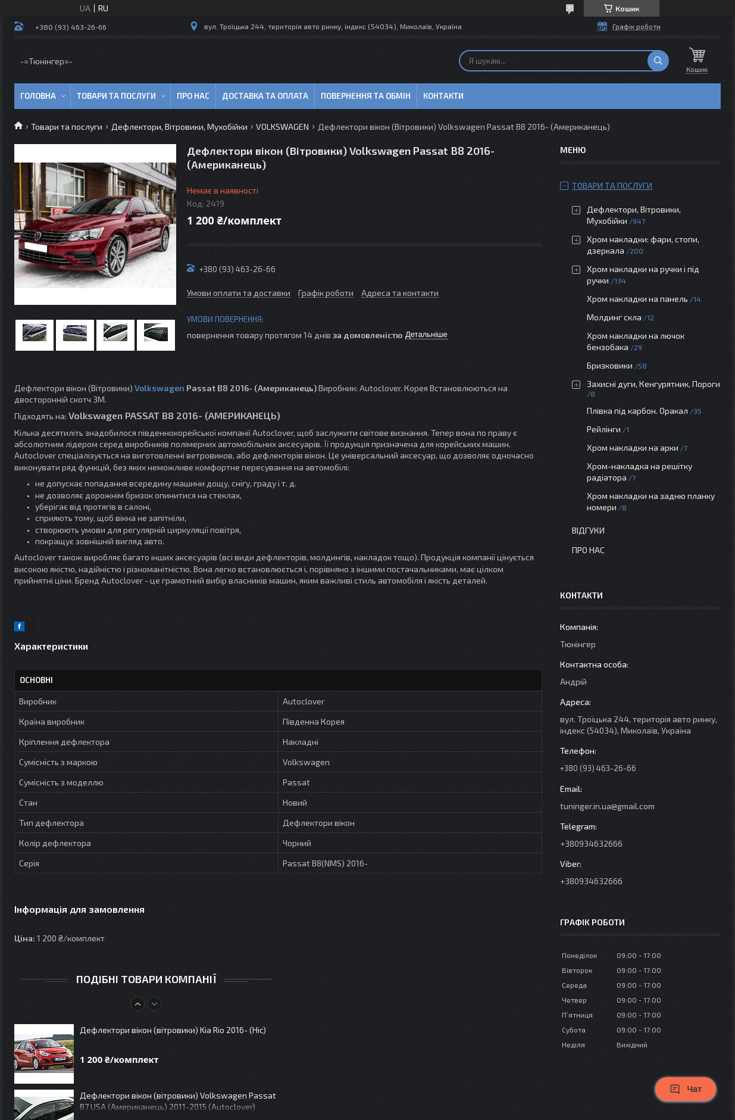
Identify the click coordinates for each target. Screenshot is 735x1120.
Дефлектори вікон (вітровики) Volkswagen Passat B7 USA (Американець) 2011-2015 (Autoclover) (178, 1101)
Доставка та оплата (265, 96)
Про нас (193, 96)
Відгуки (588, 530)
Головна (38, 96)
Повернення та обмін (366, 96)
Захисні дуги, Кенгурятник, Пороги (653, 384)
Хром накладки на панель (637, 299)
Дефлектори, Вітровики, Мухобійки (179, 126)
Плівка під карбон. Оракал (637, 410)
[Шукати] (658, 60)
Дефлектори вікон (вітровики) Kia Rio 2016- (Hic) (173, 1030)
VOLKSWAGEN (282, 126)
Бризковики (610, 365)
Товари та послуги (116, 96)
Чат (686, 1089)
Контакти (443, 96)
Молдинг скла (614, 317)
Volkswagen (159, 388)
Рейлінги (604, 429)
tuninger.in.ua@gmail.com (607, 806)
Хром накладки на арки (632, 447)
